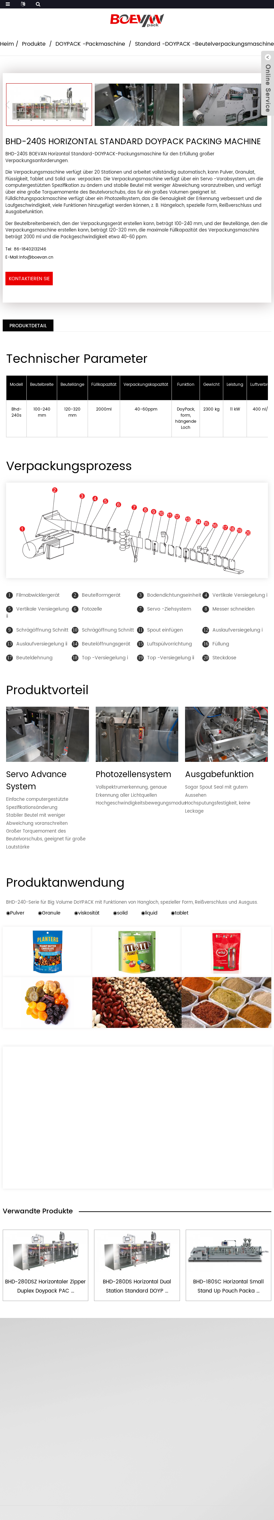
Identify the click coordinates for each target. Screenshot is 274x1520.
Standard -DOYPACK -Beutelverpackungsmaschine (204, 44)
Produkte (34, 44)
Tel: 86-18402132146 (25, 249)
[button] (9, 104)
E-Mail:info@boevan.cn (29, 257)
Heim (7, 44)
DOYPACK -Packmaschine (90, 44)
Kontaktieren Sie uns (29, 280)
